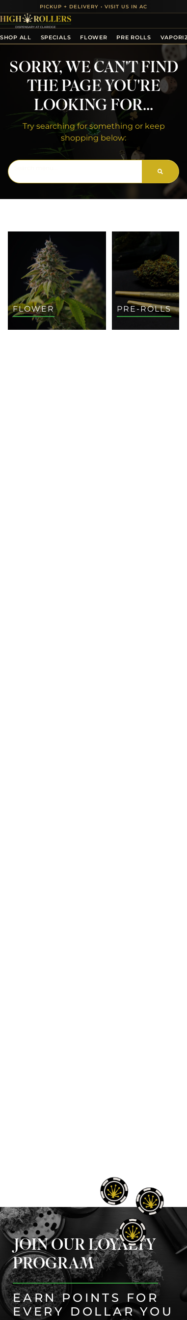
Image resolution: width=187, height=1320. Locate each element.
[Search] (160, 171)
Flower (93, 37)
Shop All (15, 37)
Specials (56, 37)
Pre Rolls (133, 37)
